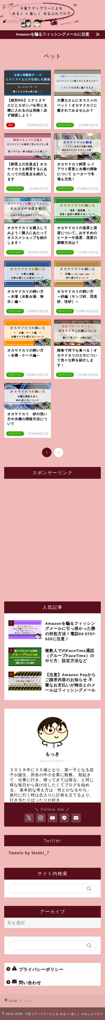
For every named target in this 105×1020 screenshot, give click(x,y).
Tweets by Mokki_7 (28, 852)
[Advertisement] (52, 535)
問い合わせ (26, 982)
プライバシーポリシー (38, 969)
